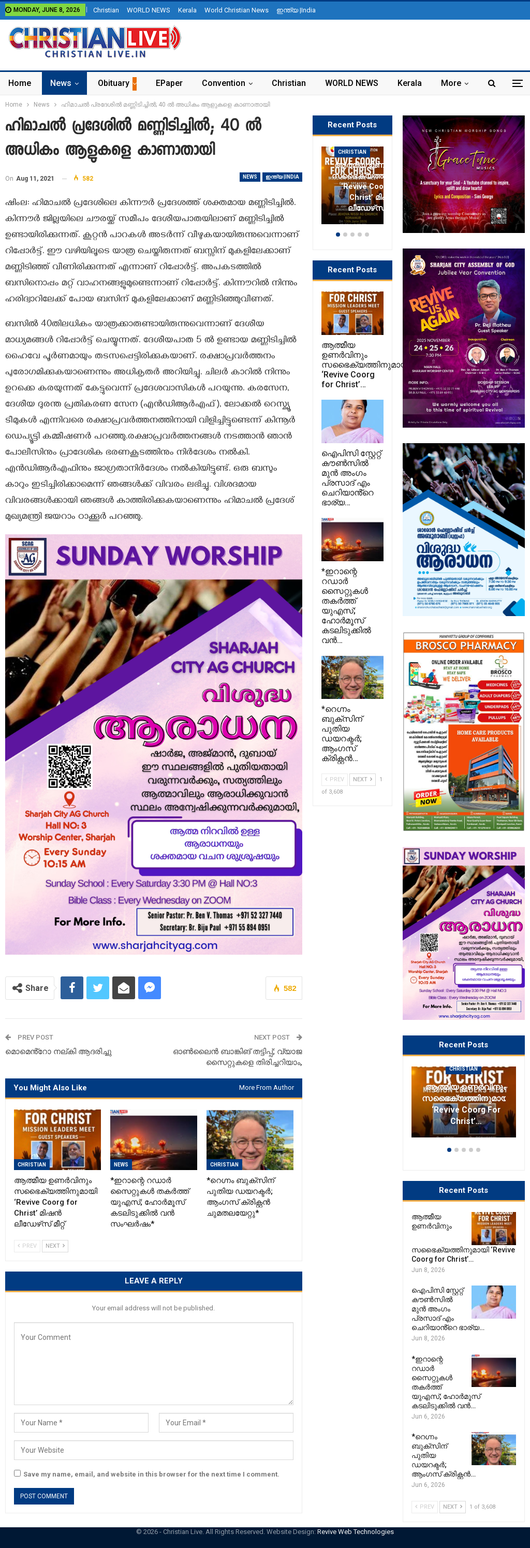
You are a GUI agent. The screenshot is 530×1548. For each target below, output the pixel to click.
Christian (106, 10)
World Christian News (236, 10)
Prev (27, 1246)
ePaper (169, 83)
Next (55, 1246)
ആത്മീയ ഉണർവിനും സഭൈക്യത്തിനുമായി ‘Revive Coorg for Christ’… (466, 1104)
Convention (223, 83)
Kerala (187, 10)
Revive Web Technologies (355, 1532)
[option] (463, 1107)
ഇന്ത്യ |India (296, 10)
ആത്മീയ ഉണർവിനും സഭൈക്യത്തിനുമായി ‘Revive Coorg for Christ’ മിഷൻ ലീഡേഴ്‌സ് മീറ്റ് (373, 186)
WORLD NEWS (148, 10)
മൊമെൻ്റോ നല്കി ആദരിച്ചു (58, 1051)
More (451, 83)
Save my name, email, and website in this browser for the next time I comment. (151, 1474)
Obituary (113, 83)
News (60, 83)
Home (19, 83)
